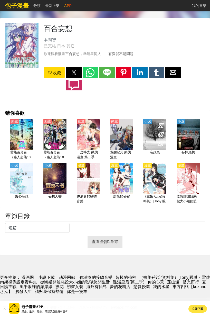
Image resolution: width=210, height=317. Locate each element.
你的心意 (156, 282)
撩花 (59, 286)
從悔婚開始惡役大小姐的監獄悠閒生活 (75, 282)
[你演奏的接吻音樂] (88, 183)
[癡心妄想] (21, 183)
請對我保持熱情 (49, 291)
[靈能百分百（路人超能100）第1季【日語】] (54, 139)
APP (68, 6)
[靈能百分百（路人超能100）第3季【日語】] (21, 139)
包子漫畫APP (32, 307)
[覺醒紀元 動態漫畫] (121, 139)
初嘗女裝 (75, 286)
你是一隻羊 (77, 291)
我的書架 (199, 6)
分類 (37, 6)
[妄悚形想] (188, 139)
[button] (74, 72)
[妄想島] (154, 139)
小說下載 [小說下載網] (46, 277)
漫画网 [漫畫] (28, 277)
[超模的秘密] (121, 183)
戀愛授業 (141, 286)
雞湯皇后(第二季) (129, 282)
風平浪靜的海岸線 (36, 286)
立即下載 (197, 308)
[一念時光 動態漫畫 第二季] (88, 139)
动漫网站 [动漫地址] (67, 277)
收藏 (54, 73)
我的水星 (161, 286)
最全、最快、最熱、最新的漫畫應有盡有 (45, 311)
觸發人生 (23, 291)
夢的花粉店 (120, 286)
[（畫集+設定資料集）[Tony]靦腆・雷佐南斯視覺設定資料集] (154, 183)
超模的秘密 (126, 277)
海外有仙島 (96, 286)
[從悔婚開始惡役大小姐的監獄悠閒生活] (188, 183)
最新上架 (52, 6)
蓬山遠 (173, 282)
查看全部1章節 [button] (105, 241)
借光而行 (191, 282)
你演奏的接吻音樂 (96, 277)
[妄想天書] (54, 183)
